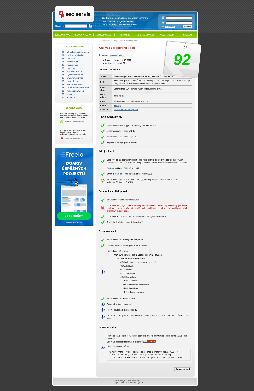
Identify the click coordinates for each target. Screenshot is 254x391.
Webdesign (119, 380)
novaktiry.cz (70, 81)
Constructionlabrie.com (75, 88)
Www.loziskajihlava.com (75, 52)
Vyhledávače (104, 35)
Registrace (170, 26)
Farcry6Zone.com (72, 84)
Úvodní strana (104, 41)
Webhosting (134, 380)
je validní (119, 174)
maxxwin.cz (70, 62)
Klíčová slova (83, 35)
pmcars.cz (69, 58)
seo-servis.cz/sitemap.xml (126, 109)
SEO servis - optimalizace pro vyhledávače (81, 6)
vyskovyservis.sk (72, 75)
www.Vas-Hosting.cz (74, 122)
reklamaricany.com (73, 91)
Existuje (117, 105)
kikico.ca (68, 94)
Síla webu (125, 35)
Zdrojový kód (62, 35)
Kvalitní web (167, 35)
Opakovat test (183, 369)
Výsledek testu (132, 41)
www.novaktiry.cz (72, 78)
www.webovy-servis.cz (75, 138)
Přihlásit (187, 26)
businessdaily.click (73, 55)
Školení (187, 35)
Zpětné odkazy (146, 35)
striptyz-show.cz (72, 71)
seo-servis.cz (117, 55)
